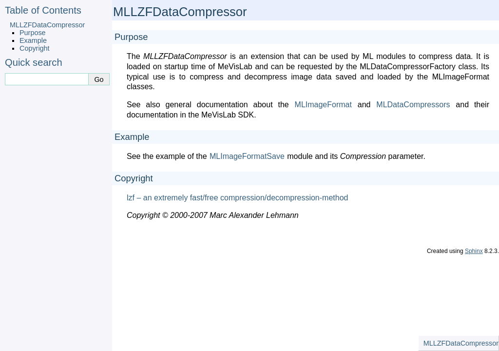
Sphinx (474, 251)
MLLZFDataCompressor (47, 25)
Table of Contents (43, 10)
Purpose (32, 33)
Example (33, 40)
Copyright (34, 48)
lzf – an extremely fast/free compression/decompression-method (237, 198)
